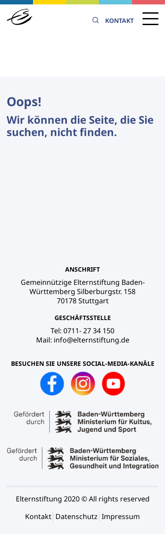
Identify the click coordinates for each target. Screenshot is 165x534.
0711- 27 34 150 (88, 330)
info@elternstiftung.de (91, 340)
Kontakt (119, 21)
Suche (95, 20)
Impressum (121, 516)
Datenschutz (76, 516)
